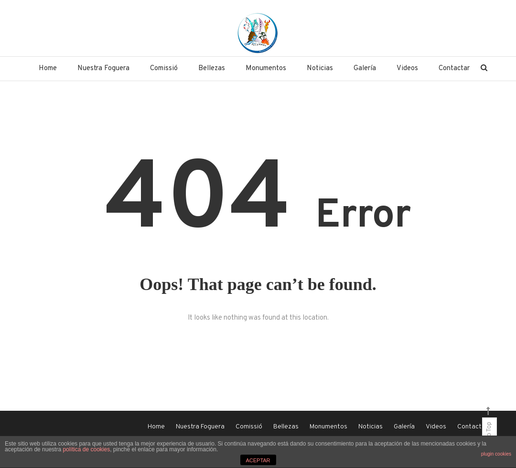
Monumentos (266, 68)
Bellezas (211, 68)
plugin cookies (496, 454)
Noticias (320, 68)
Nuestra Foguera (103, 68)
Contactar (454, 68)
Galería (365, 68)
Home (48, 68)
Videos (407, 68)
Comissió (164, 68)
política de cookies (86, 449)
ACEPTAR (258, 460)
